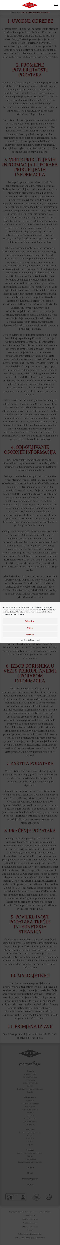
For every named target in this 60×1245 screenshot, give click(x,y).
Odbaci (30, 628)
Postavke (30, 634)
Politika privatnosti (34, 640)
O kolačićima (23, 640)
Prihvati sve (30, 621)
